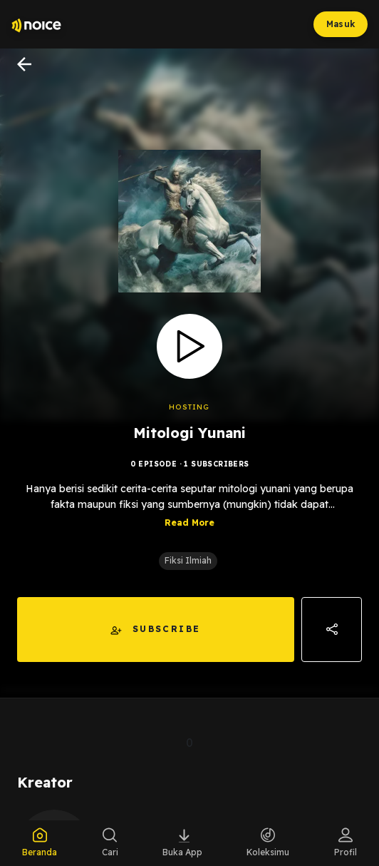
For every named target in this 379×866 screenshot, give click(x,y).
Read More (189, 522)
